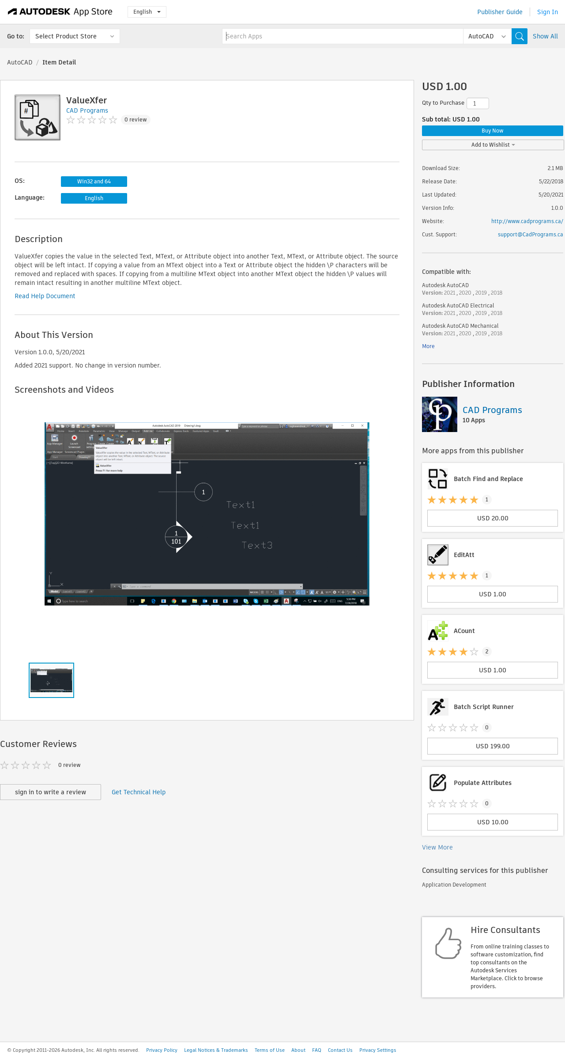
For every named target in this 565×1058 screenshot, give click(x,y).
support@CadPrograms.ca (530, 234)
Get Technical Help (139, 792)
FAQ (316, 1050)
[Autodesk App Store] (60, 12)
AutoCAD (20, 62)
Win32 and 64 (94, 181)
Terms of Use (270, 1050)
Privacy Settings (377, 1050)
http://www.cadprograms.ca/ (527, 221)
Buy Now (493, 130)
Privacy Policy (161, 1050)
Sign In (547, 12)
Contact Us (340, 1050)
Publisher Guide (500, 12)
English (147, 11)
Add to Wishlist (493, 144)
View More (437, 847)
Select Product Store (66, 36)
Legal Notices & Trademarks (216, 1050)
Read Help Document (45, 296)
